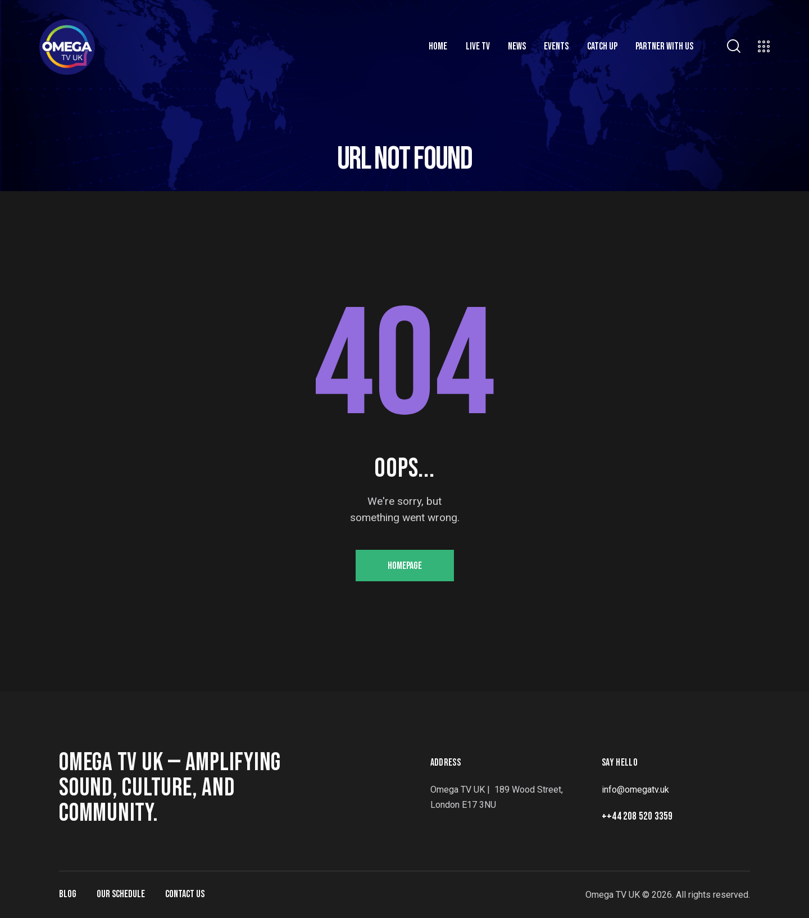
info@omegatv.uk (635, 789)
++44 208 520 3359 (637, 816)
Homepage (405, 566)
